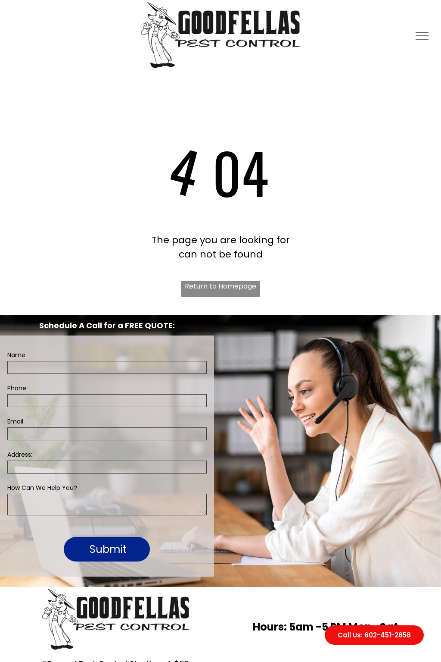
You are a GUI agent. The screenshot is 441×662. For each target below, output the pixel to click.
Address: (19, 454)
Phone (16, 388)
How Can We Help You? (42, 487)
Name (16, 355)
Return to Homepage (220, 286)
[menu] (422, 36)
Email (15, 421)
